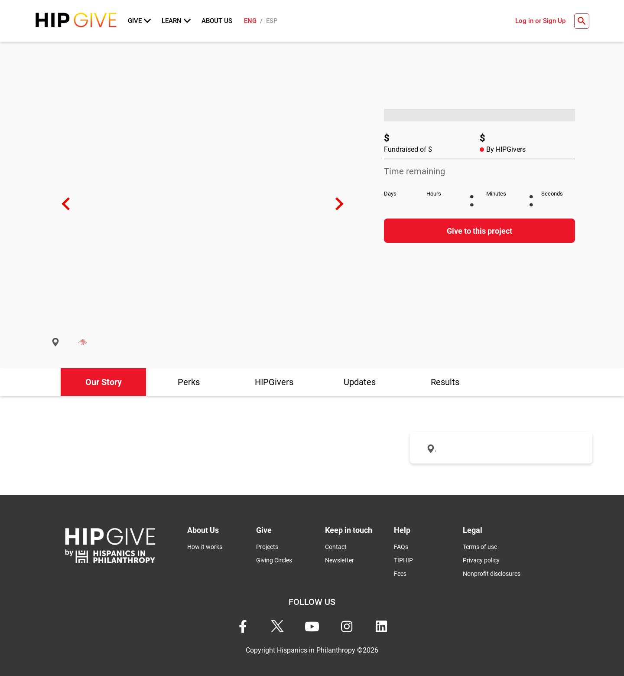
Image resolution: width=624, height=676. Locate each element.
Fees (400, 573)
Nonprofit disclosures (491, 573)
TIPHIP (403, 560)
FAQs (401, 546)
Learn (176, 21)
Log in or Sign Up (540, 21)
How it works (204, 546)
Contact (336, 546)
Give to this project (479, 230)
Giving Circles (274, 560)
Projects (267, 546)
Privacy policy (481, 560)
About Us (217, 21)
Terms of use (480, 546)
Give (139, 21)
